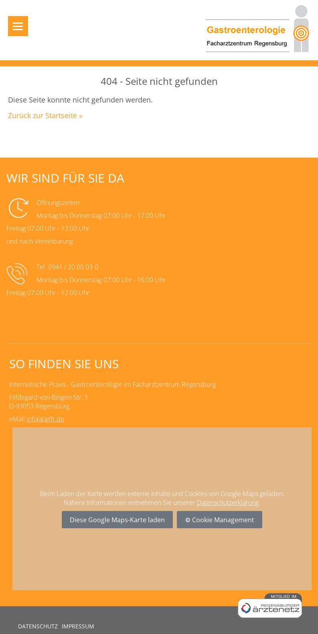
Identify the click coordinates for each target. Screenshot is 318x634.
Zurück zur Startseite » (45, 115)
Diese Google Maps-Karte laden (117, 519)
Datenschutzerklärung (228, 502)
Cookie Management (223, 519)
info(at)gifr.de (45, 418)
